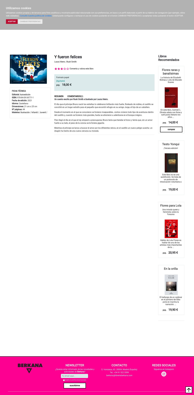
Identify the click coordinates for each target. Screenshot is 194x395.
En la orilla (171, 268)
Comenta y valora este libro (81, 68)
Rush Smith (71, 62)
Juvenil (43, 112)
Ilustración (25, 112)
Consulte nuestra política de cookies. (36, 16)
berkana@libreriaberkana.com (119, 375)
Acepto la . (75, 380)
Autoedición (25, 94)
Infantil (35, 112)
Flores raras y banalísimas (171, 71)
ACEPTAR (12, 21)
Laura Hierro (59, 62)
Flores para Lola (170, 205)
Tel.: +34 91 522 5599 (119, 372)
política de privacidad (79, 380)
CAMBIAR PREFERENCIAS (30, 21)
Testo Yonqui (170, 144)
